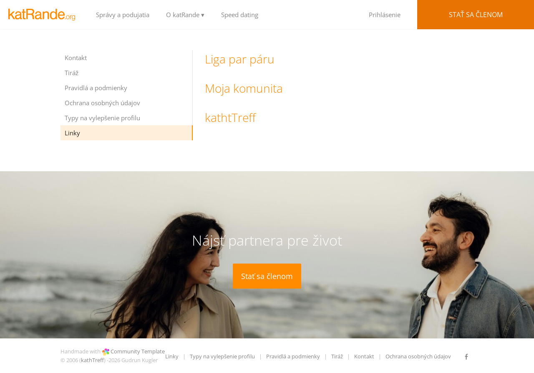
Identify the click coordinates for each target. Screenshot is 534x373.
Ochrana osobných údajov (102, 103)
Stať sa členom (476, 14)
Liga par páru (240, 59)
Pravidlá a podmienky (96, 88)
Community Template (138, 351)
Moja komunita (244, 88)
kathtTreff (230, 117)
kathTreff (92, 360)
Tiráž (71, 73)
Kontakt (76, 57)
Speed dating (239, 14)
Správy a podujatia (122, 14)
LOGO (43, 14)
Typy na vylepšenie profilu (102, 118)
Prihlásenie (384, 14)
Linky (72, 133)
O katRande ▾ (185, 14)
